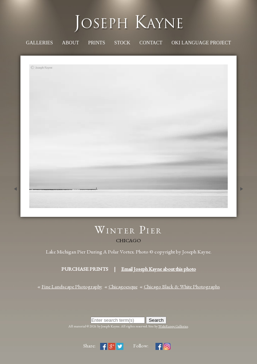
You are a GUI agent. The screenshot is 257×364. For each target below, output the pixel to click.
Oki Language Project (201, 42)
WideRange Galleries (173, 326)
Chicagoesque (123, 286)
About (70, 42)
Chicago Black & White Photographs (182, 286)
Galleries (39, 42)
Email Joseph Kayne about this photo (158, 268)
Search (156, 320)
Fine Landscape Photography (72, 286)
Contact (151, 42)
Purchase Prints (84, 268)
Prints (96, 42)
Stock (122, 42)
